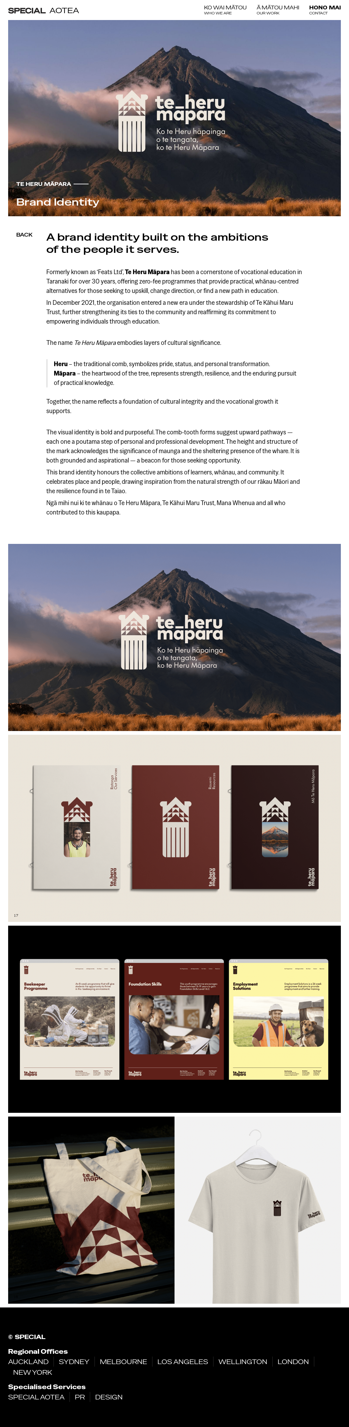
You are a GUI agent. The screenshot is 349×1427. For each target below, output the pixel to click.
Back (24, 235)
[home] (43, 10)
